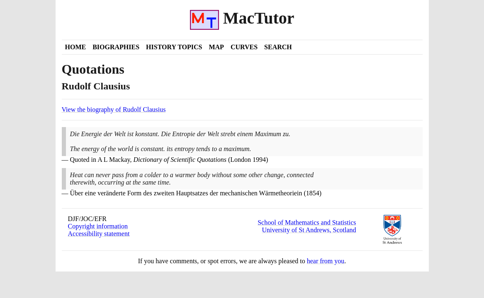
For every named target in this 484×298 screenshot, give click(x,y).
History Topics (174, 46)
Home (75, 46)
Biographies (115, 46)
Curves (244, 46)
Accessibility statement (99, 233)
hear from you (326, 260)
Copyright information (98, 226)
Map (216, 46)
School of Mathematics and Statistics (307, 222)
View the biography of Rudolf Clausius (114, 109)
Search (278, 46)
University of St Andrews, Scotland (309, 229)
